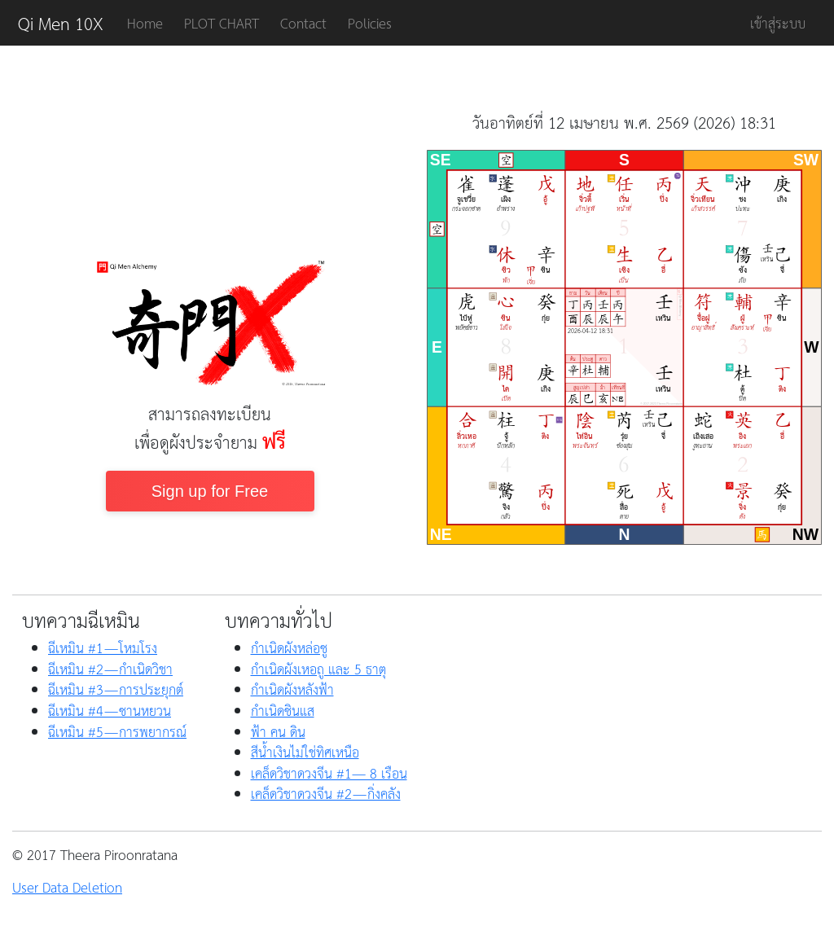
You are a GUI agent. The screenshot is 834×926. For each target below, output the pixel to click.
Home (145, 22)
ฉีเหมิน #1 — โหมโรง (102, 647)
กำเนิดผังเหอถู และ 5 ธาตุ (318, 668)
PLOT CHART (221, 22)
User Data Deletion (67, 886)
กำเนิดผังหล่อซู (289, 647)
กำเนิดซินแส (282, 710)
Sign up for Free (209, 491)
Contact (303, 22)
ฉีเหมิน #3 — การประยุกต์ (115, 689)
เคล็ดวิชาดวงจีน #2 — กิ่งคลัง (326, 793)
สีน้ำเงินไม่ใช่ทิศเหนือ (305, 751)
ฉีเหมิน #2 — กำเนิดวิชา (110, 668)
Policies (370, 22)
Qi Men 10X (60, 23)
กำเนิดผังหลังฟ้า (292, 689)
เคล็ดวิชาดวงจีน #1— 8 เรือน (329, 772)
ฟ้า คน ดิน (278, 731)
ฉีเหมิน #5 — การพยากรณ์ (117, 731)
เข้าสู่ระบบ (777, 22)
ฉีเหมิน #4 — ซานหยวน (109, 710)
